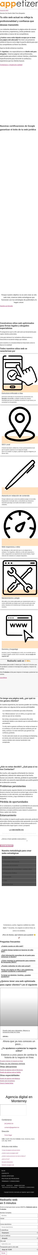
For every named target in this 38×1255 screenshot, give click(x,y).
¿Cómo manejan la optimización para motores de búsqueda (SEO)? (18, 961)
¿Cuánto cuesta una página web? (10, 1153)
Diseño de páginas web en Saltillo (10, 1072)
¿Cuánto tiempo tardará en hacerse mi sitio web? (17, 950)
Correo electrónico (5, 1224)
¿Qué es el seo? (6, 1159)
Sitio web (3, 1241)
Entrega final (8, 884)
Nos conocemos (9, 858)
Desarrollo (7, 877)
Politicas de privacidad (10, 1178)
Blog (3, 1170)
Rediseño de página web (8, 1165)
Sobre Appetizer (8, 1176)
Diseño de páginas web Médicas (10, 1078)
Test (5, 880)
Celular (2, 1218)
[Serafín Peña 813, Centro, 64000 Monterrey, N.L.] (13, 1110)
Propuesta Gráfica (10, 873)
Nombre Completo (5, 1212)
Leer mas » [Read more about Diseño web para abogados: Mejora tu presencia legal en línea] (5, 1036)
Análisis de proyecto (10, 865)
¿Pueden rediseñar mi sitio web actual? (16, 966)
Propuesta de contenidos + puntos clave (17, 869)
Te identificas (4, 1230)
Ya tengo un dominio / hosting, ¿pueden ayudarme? (16, 976)
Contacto (5, 1173)
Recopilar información (11, 861)
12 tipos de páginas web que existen (11, 1150)
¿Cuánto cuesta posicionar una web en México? (14, 1156)
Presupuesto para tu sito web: (9, 1247)
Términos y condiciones (10, 1181)
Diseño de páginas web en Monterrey (11, 1070)
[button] (19, 9)
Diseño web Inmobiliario (7, 1081)
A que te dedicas (5, 1235)
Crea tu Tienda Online (6, 1083)
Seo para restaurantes (7, 1162)
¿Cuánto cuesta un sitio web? (12, 946)
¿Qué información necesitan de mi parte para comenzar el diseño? (18, 956)
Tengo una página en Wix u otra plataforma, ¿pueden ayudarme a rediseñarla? (17, 970)
